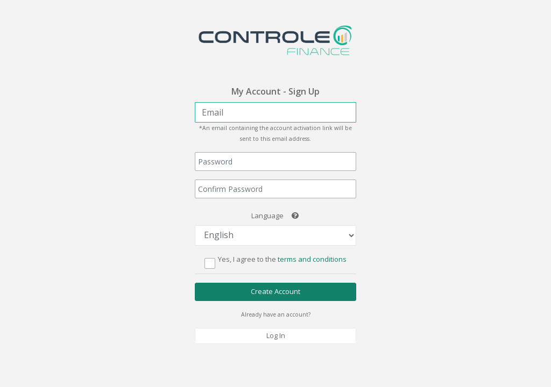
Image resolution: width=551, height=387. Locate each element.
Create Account (275, 291)
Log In (275, 335)
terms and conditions (311, 259)
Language (267, 215)
